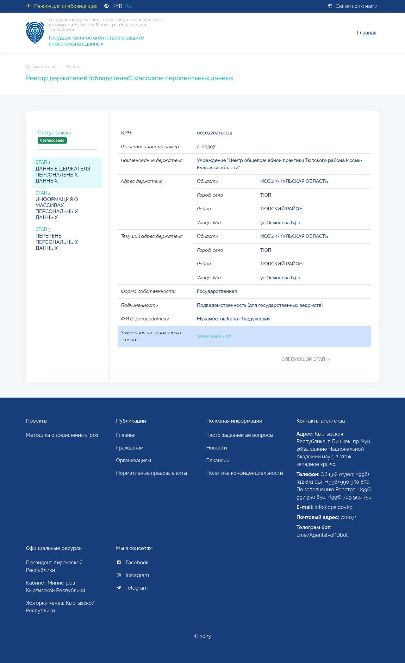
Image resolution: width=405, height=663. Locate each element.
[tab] (67, 142)
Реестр (73, 66)
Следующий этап (308, 359)
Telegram (132, 588)
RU (129, 6)
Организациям (133, 460)
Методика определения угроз (62, 435)
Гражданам (130, 448)
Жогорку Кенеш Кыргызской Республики (60, 607)
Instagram (132, 575)
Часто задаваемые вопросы (239, 435)
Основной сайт (42, 66)
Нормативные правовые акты (151, 473)
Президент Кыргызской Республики (54, 566)
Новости (216, 448)
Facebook (132, 563)
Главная (367, 33)
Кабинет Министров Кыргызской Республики (55, 586)
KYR (117, 6)
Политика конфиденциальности (244, 473)
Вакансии (218, 460)
